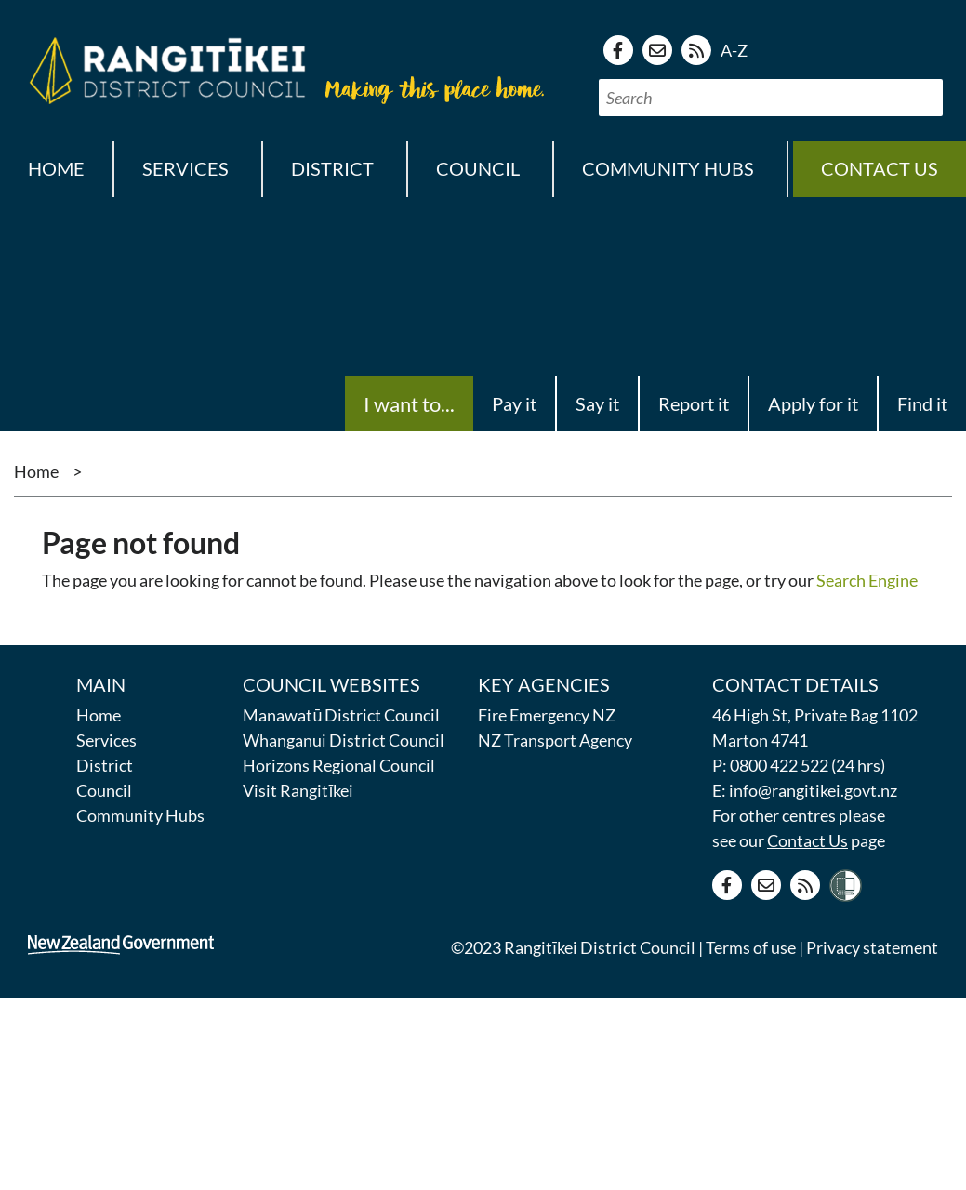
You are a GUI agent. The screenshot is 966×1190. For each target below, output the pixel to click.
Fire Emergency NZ (546, 715)
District (104, 765)
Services (106, 740)
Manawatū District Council (341, 715)
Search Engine (867, 580)
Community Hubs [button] (668, 168)
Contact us (879, 168)
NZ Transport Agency (555, 740)
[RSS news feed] (696, 50)
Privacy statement (872, 947)
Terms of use (751, 947)
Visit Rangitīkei (298, 790)
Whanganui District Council (343, 740)
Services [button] (185, 168)
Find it (922, 403)
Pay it (514, 403)
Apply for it (813, 403)
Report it (693, 403)
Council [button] (478, 168)
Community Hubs (140, 815)
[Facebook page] (618, 50)
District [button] (332, 168)
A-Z (734, 50)
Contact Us (807, 840)
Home (56, 168)
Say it (597, 403)
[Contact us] (657, 50)
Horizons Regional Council (339, 765)
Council (104, 790)
